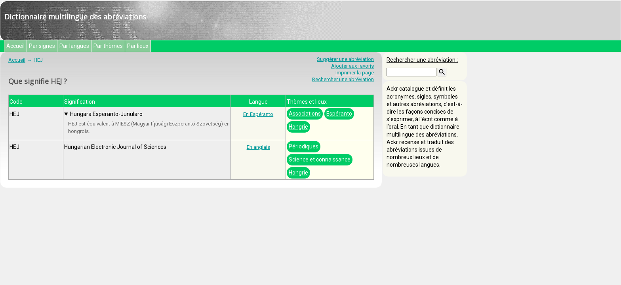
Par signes (42, 46)
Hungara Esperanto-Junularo (106, 114)
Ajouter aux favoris (352, 66)
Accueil (15, 46)
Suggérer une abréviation (345, 59)
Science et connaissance (320, 159)
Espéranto (339, 113)
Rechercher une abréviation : (422, 60)
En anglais (258, 147)
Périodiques (303, 146)
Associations (305, 113)
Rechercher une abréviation (343, 79)
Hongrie (298, 127)
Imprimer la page (354, 73)
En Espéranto (258, 114)
